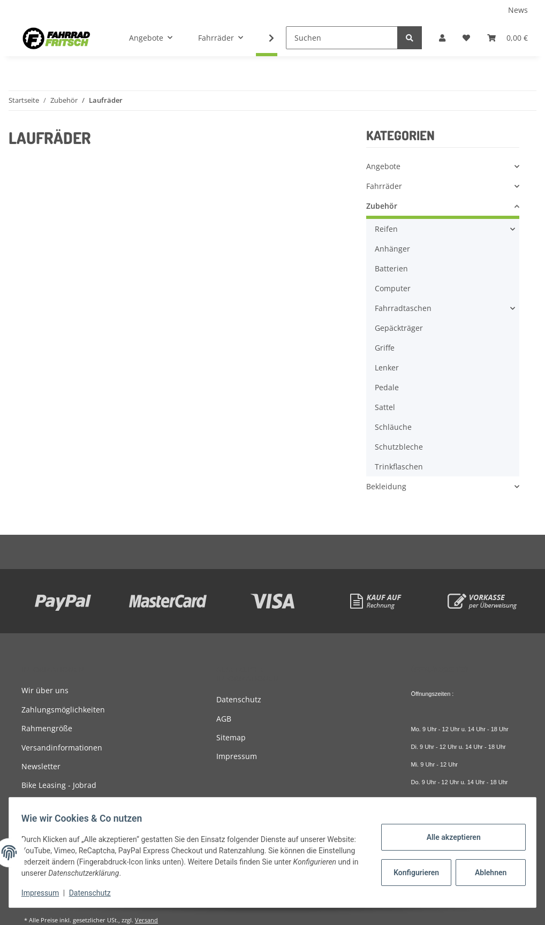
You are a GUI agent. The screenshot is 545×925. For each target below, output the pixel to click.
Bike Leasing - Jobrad (58, 785)
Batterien (391, 268)
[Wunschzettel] (466, 37)
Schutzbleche (399, 447)
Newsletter (40, 766)
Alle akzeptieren (448, 837)
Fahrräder (384, 186)
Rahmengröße (46, 728)
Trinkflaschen (399, 466)
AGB (223, 719)
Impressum (236, 756)
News (518, 10)
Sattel (385, 407)
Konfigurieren (412, 872)
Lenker (387, 367)
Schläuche (393, 427)
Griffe (385, 348)
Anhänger (392, 249)
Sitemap (231, 737)
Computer (393, 288)
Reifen (386, 229)
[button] (442, 37)
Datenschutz (238, 699)
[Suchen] (342, 37)
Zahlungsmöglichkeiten (63, 709)
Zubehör (381, 206)
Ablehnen (486, 872)
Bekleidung (386, 486)
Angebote (383, 166)
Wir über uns (45, 690)
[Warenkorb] (507, 37)
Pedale (387, 387)
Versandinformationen (61, 747)
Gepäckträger (399, 328)
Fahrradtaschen (403, 308)
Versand (146, 920)
